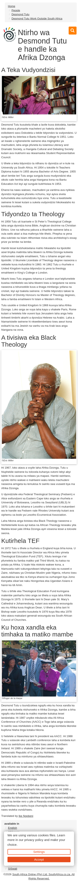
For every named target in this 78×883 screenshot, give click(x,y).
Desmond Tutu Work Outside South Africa (36, 18)
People (15, 10)
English (12, 827)
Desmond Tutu (20, 14)
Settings (39, 851)
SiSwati (12, 868)
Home (11, 6)
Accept (39, 859)
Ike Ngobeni (26, 815)
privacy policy (33, 840)
